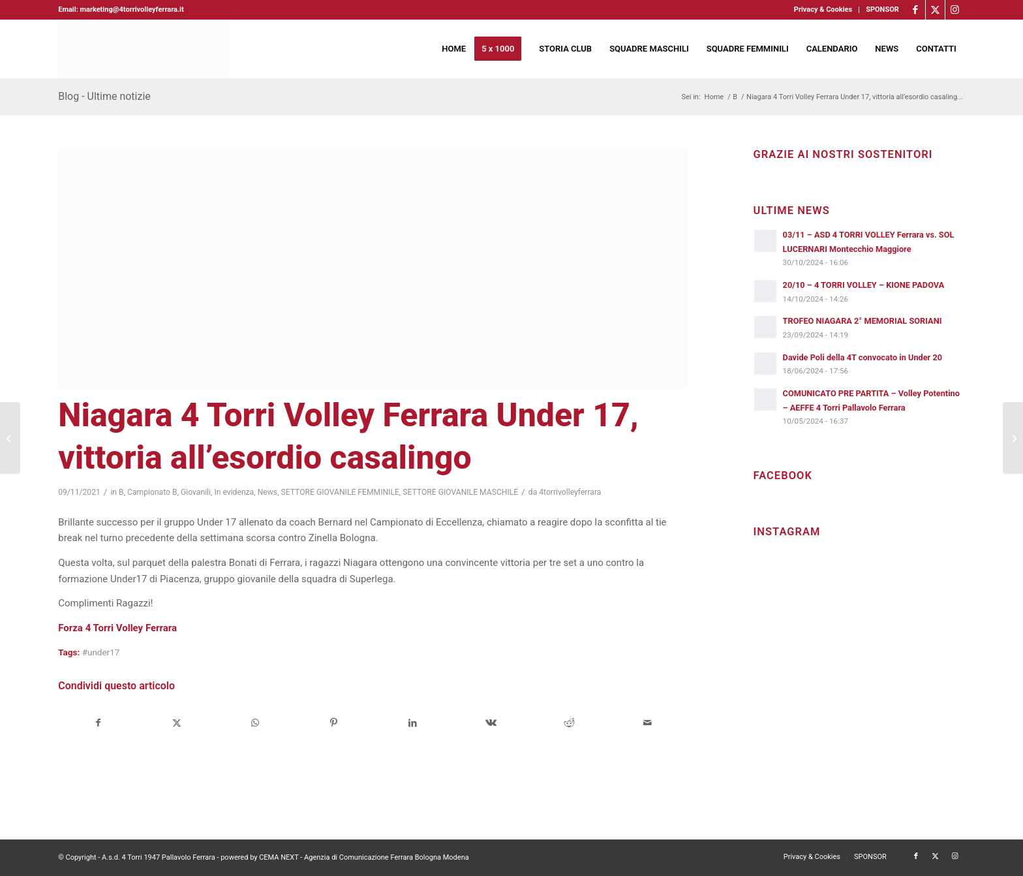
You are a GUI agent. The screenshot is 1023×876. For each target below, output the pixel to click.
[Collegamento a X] (935, 10)
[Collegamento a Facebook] (915, 10)
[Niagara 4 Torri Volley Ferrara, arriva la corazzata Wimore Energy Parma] (1013, 438)
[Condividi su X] (177, 723)
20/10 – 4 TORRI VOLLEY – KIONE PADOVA (864, 285)
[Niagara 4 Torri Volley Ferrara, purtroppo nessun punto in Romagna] (10, 438)
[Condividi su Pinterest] (334, 723)
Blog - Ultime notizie (104, 96)
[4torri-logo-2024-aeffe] (144, 49)
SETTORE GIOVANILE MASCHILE (460, 492)
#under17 (101, 652)
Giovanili (196, 492)
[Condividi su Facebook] (98, 723)
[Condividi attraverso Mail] (647, 723)
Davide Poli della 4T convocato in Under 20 (862, 357)
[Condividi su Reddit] (569, 723)
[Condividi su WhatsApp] (255, 723)
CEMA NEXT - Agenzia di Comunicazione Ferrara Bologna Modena (364, 857)
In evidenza (234, 492)
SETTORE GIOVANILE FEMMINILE (340, 492)
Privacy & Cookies (823, 9)
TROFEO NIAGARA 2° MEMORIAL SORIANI (862, 321)
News (268, 492)
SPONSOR (882, 9)
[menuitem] (823, 10)
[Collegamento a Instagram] (955, 10)
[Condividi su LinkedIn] (412, 723)
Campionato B (152, 492)
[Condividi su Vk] (491, 723)
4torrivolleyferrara (570, 492)
